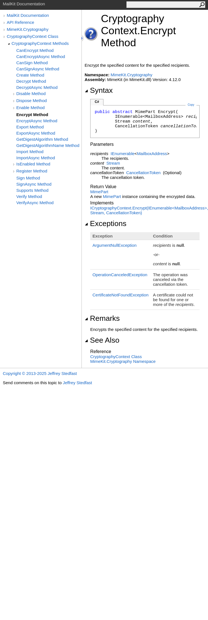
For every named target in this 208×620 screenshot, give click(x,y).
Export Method (30, 127)
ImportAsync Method (35, 157)
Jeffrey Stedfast (77, 382)
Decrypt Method (31, 81)
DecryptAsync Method (37, 87)
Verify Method (29, 196)
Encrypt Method (32, 114)
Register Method (31, 171)
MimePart (99, 191)
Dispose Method (31, 100)
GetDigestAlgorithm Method (42, 139)
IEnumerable (123, 153)
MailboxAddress (152, 153)
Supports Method (32, 190)
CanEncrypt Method (35, 50)
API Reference (20, 22)
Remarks (102, 318)
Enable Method (30, 107)
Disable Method (31, 93)
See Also (102, 340)
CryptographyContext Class (32, 36)
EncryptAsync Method (36, 120)
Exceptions (105, 223)
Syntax (99, 90)
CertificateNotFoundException (120, 294)
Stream (113, 163)
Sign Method (28, 178)
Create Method (30, 75)
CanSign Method (32, 62)
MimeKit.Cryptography (27, 29)
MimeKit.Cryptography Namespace (123, 361)
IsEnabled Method (33, 164)
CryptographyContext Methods (40, 43)
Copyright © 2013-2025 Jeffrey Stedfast (40, 373)
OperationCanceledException (119, 274)
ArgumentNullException (114, 245)
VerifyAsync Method (35, 202)
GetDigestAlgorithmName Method (47, 145)
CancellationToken (143, 172)
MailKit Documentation (28, 15)
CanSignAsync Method (37, 68)
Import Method (30, 151)
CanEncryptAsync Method (40, 56)
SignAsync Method (33, 184)
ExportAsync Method (35, 133)
